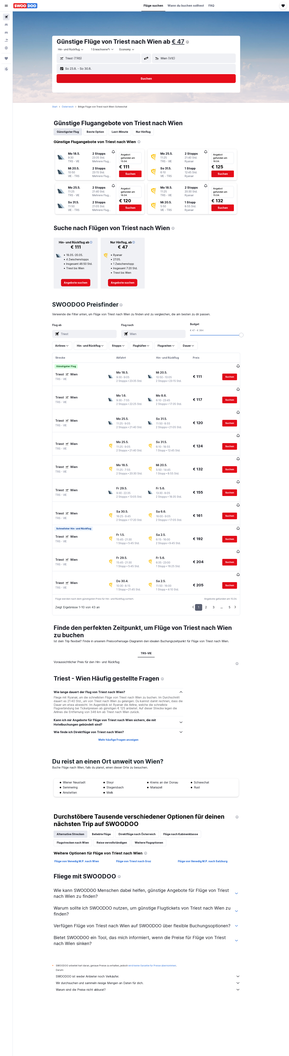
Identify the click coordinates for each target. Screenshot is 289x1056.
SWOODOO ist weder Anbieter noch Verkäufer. (153, 939)
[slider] (246, 335)
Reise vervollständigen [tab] (116, 805)
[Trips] (6, 58)
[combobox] (75, 49)
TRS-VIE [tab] (150, 616)
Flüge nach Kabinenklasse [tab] (185, 797)
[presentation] (192, 42)
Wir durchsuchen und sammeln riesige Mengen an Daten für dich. (153, 946)
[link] (80, 282)
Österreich (72, 106)
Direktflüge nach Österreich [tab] (141, 797)
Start (59, 106)
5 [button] (234, 570)
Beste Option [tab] (100, 131)
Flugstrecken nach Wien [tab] (78, 805)
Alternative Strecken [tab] (75, 797)
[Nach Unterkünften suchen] (6, 24)
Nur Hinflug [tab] (148, 131)
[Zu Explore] (6, 48)
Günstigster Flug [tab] (73, 131)
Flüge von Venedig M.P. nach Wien (81, 824)
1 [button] (203, 570)
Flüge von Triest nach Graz (138, 824)
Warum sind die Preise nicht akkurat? (153, 953)
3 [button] (218, 570)
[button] (6, 6)
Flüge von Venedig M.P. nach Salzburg (207, 824)
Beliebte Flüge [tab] (106, 797)
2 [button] (211, 570)
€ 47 (182, 41)
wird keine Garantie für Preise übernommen (157, 928)
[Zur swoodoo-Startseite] (25, 5)
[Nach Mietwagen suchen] (6, 32)
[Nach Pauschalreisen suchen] (6, 40)
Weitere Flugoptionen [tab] (154, 805)
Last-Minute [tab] (124, 131)
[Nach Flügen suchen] (6, 17)
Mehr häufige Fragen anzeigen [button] (123, 703)
